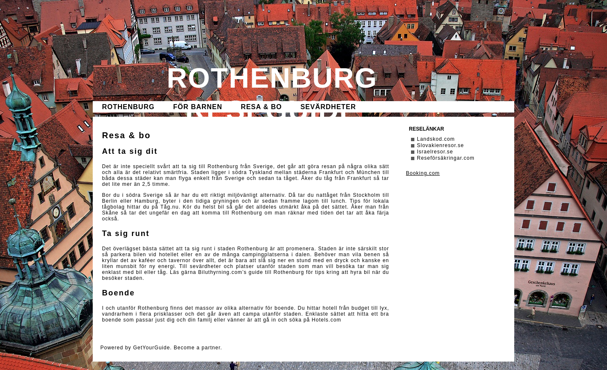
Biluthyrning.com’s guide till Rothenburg (251, 272)
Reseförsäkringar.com (446, 158)
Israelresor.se (435, 152)
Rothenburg (128, 106)
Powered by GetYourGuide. (136, 348)
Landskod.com (436, 139)
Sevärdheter (328, 106)
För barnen (198, 106)
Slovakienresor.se (440, 145)
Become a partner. (198, 348)
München (368, 172)
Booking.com (423, 173)
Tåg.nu (170, 207)
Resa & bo (261, 106)
